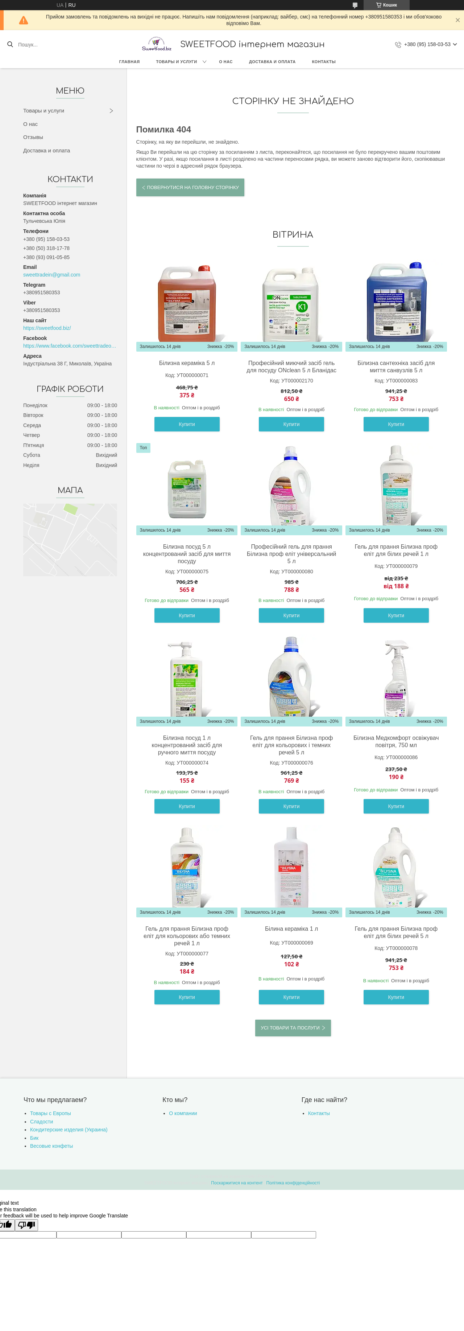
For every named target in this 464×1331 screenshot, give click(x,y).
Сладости (41, 1122)
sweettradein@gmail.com (51, 275)
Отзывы (33, 137)
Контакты (324, 62)
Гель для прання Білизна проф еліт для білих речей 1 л (396, 550)
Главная (129, 62)
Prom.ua (266, 1176)
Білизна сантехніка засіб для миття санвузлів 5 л (396, 366)
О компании (183, 1113)
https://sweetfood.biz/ (47, 328)
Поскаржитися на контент (236, 1182)
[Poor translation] (26, 1225)
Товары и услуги (176, 62)
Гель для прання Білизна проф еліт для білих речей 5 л (396, 932)
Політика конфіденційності (293, 1182)
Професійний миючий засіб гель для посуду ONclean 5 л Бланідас (291, 366)
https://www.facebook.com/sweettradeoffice (70, 346)
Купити (187, 424)
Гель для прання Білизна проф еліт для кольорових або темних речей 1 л (187, 936)
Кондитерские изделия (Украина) (69, 1130)
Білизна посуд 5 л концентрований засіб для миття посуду (187, 554)
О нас (226, 62)
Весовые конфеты (51, 1146)
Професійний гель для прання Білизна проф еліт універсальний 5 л (291, 554)
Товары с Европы (50, 1113)
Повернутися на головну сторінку (193, 187)
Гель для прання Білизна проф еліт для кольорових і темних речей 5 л (291, 745)
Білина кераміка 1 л (291, 929)
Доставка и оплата (272, 62)
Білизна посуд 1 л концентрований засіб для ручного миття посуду (187, 745)
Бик (34, 1138)
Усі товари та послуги (290, 1028)
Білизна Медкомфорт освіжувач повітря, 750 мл (396, 741)
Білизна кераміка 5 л (187, 363)
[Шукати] (10, 45)
